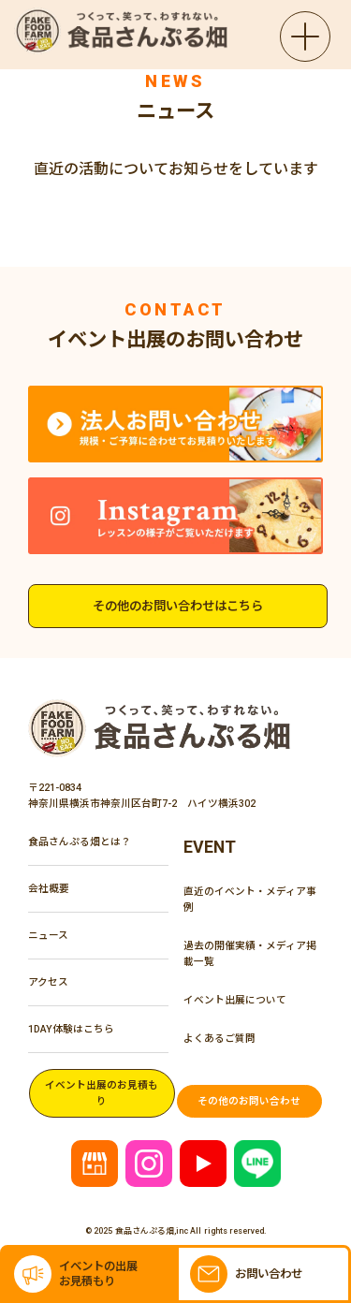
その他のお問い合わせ (248, 1100)
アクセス (48, 982)
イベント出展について (234, 999)
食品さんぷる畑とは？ (79, 841)
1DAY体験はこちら (71, 1028)
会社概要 (48, 888)
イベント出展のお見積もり (101, 1092)
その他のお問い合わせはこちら (178, 606)
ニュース (48, 935)
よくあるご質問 (219, 1038)
